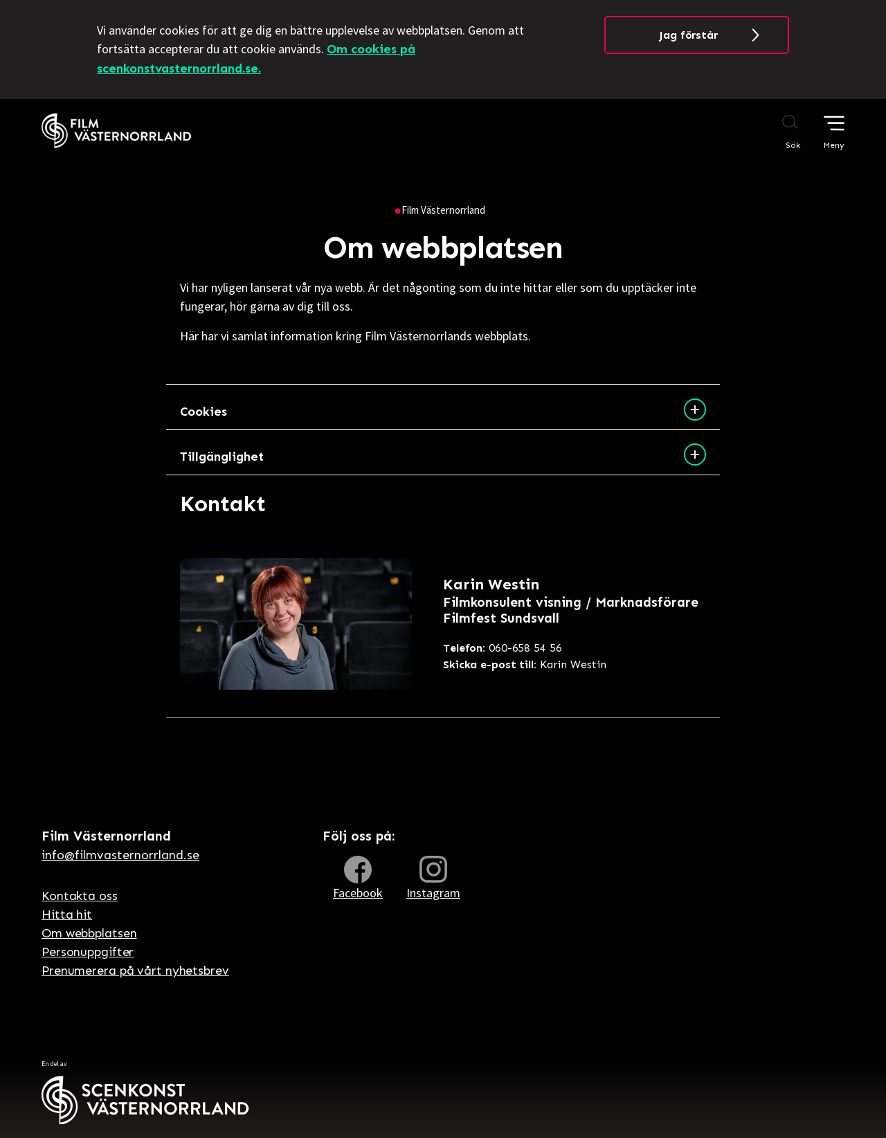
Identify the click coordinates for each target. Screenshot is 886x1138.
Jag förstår (688, 35)
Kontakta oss (80, 895)
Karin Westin (524, 664)
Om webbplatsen (89, 933)
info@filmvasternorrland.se (120, 855)
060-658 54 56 (502, 647)
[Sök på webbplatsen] (777, 131)
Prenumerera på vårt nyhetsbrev (135, 970)
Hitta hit (67, 914)
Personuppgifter (88, 952)
